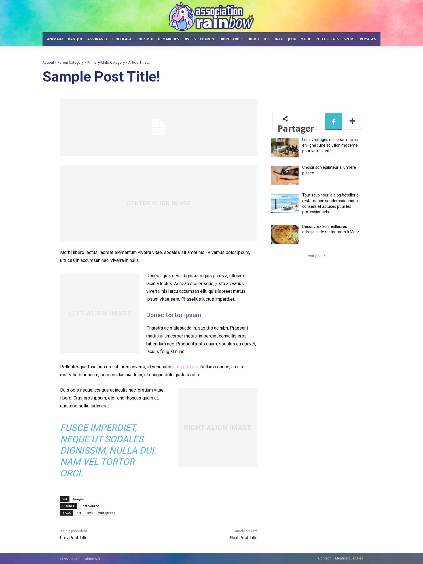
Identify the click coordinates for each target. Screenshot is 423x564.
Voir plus (317, 255)
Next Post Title (243, 537)
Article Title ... (139, 62)
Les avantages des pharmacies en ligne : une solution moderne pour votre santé (330, 145)
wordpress (106, 512)
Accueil (48, 62)
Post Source (90, 506)
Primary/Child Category (106, 62)
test (90, 512)
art (79, 512)
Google (78, 499)
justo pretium (185, 366)
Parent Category (71, 62)
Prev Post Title (73, 537)
